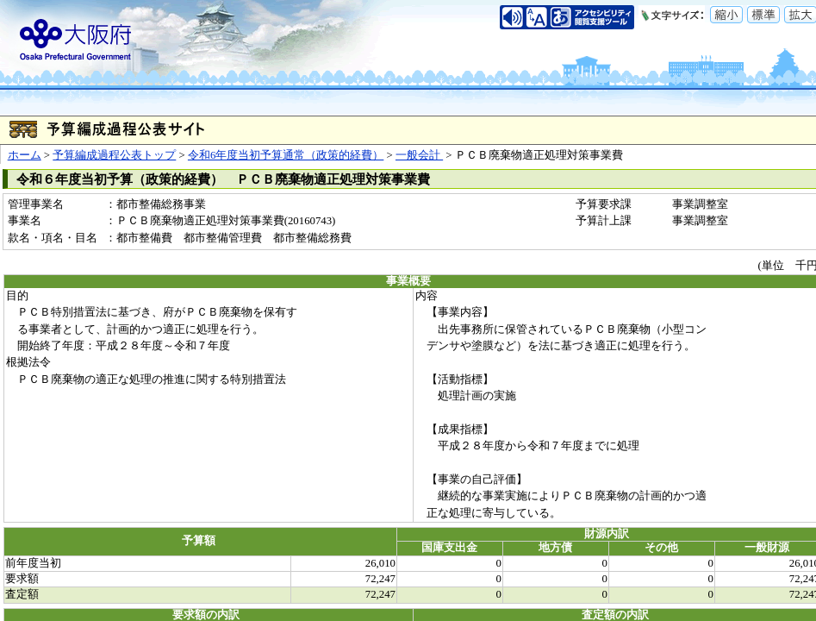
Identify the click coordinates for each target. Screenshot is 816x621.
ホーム (24, 155)
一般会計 (419, 155)
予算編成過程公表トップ (114, 155)
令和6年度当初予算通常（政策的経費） (285, 155)
